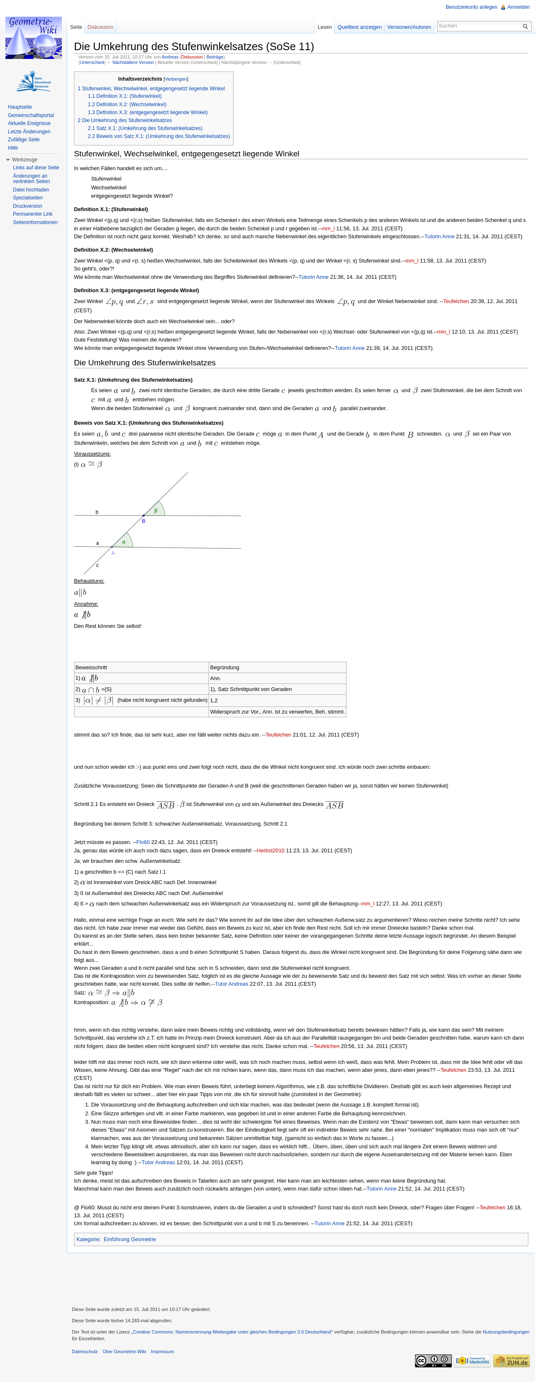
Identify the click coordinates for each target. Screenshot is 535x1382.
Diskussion (192, 56)
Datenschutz (85, 1351)
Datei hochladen (31, 190)
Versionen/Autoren (409, 27)
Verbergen (176, 79)
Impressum (162, 1351)
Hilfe (13, 148)
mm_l (328, 228)
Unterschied (92, 62)
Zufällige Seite (24, 140)
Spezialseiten (28, 198)
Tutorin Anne (439, 236)
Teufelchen (456, 301)
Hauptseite (20, 107)
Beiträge (214, 56)
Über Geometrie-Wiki (124, 1351)
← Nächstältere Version (130, 62)
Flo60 (143, 842)
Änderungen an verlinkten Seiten (31, 179)
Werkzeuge (24, 160)
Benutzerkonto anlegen (471, 7)
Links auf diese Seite (36, 168)
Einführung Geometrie (130, 1239)
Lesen (325, 27)
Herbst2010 (271, 850)
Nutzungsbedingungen (506, 1331)
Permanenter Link (33, 214)
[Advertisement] (301, 1279)
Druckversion (27, 206)
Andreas (170, 56)
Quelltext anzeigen (360, 27)
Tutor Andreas (231, 984)
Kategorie (87, 1239)
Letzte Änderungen (29, 132)
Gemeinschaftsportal (31, 115)
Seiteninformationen (35, 222)
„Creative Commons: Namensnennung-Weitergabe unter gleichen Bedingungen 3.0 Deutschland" (232, 1331)
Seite (76, 27)
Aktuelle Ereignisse (29, 123)
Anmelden (518, 7)
